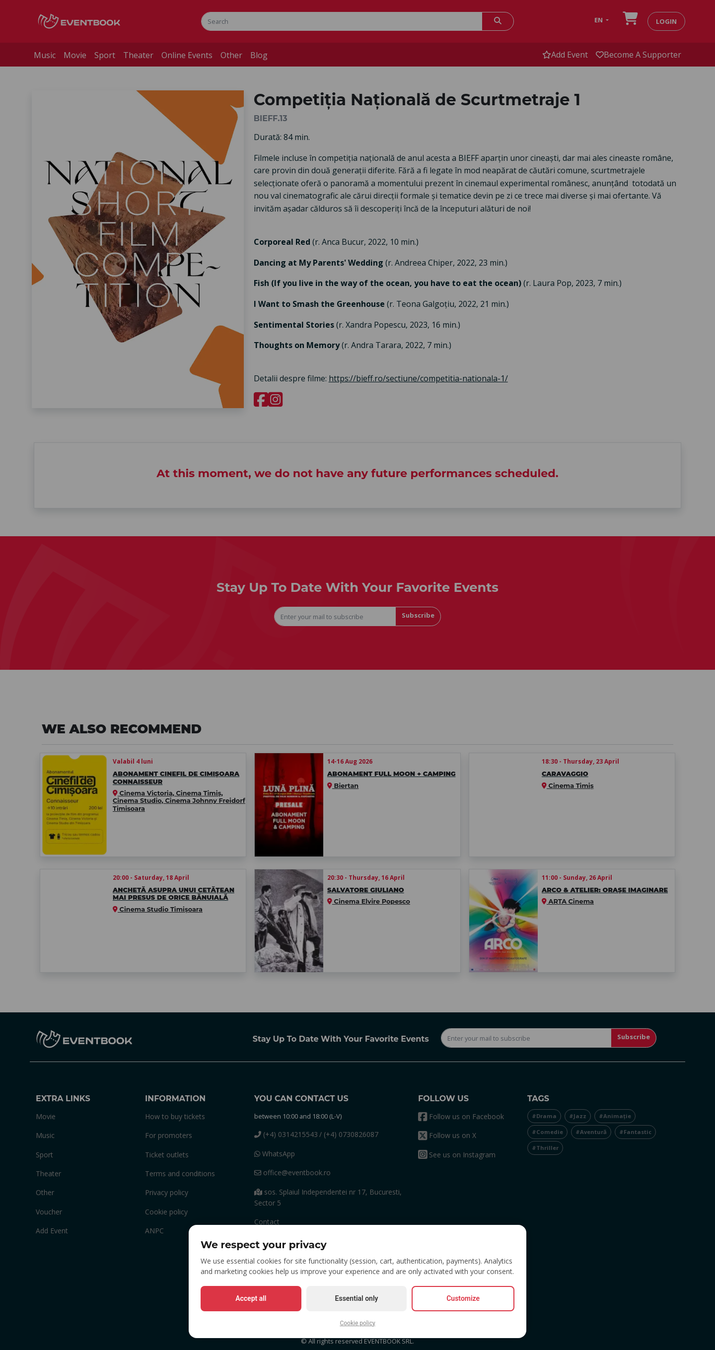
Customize (463, 1298)
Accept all (250, 1298)
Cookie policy (357, 1323)
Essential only (356, 1298)
